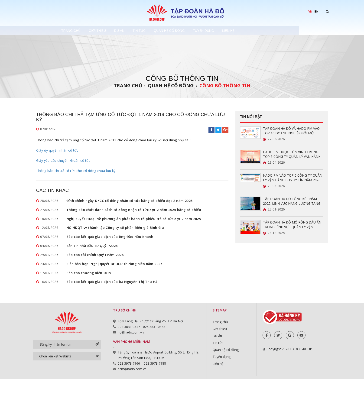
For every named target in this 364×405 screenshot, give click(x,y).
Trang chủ (88, 30)
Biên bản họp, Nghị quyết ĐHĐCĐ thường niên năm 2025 (114, 266)
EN (316, 11)
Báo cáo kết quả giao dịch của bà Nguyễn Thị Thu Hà (112, 284)
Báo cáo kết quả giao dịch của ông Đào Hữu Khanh (109, 238)
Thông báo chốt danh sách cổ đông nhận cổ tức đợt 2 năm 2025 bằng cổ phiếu (133, 210)
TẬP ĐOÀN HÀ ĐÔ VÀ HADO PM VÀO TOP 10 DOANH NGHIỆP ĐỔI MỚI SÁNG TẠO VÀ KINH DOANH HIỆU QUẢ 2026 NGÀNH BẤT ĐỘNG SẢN (292, 131)
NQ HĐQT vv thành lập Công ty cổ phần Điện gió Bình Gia (115, 229)
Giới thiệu (120, 30)
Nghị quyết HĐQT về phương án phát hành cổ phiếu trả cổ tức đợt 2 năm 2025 (133, 219)
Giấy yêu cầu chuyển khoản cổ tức (63, 160)
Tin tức (173, 30)
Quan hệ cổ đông (209, 30)
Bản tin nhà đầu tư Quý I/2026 (92, 247)
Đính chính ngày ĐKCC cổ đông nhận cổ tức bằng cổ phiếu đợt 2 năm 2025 (129, 201)
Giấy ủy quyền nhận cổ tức (57, 150)
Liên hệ (279, 30)
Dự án (148, 30)
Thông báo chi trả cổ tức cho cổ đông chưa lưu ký (76, 170)
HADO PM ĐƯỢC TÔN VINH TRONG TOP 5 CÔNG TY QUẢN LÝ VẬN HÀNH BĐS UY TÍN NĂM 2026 (292, 154)
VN (310, 11)
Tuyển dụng (249, 30)
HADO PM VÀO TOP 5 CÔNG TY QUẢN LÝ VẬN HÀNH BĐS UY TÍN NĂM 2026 (292, 177)
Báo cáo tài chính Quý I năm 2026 (95, 256)
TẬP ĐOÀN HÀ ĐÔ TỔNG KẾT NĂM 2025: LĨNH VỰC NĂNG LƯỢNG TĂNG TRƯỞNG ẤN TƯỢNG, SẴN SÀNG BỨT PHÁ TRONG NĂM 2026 (292, 201)
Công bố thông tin (224, 85)
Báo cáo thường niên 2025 (88, 275)
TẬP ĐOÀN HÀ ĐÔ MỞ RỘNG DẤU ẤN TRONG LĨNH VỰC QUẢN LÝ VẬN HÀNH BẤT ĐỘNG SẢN (292, 224)
